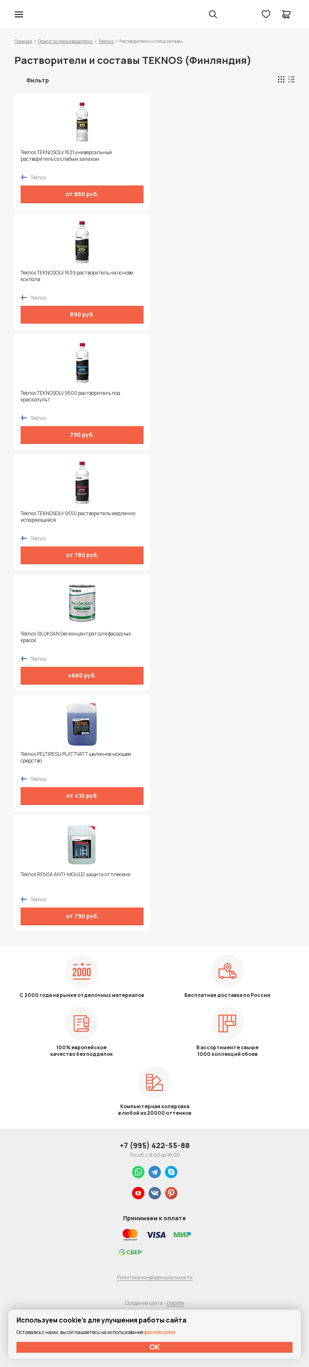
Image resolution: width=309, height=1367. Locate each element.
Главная (23, 41)
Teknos (106, 41)
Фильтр (37, 80)
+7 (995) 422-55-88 (155, 1145)
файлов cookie (159, 1332)
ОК (154, 1347)
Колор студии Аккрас (40, 14)
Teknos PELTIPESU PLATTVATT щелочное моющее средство (76, 757)
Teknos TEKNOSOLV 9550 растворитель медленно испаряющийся (78, 516)
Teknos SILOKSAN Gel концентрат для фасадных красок (76, 637)
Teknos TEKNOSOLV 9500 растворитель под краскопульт (70, 396)
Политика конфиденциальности (155, 1277)
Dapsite (175, 1302)
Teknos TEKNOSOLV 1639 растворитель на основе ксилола (77, 276)
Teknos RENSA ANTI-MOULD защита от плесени (75, 874)
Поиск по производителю (65, 41)
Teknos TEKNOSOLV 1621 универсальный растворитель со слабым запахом (66, 155)
